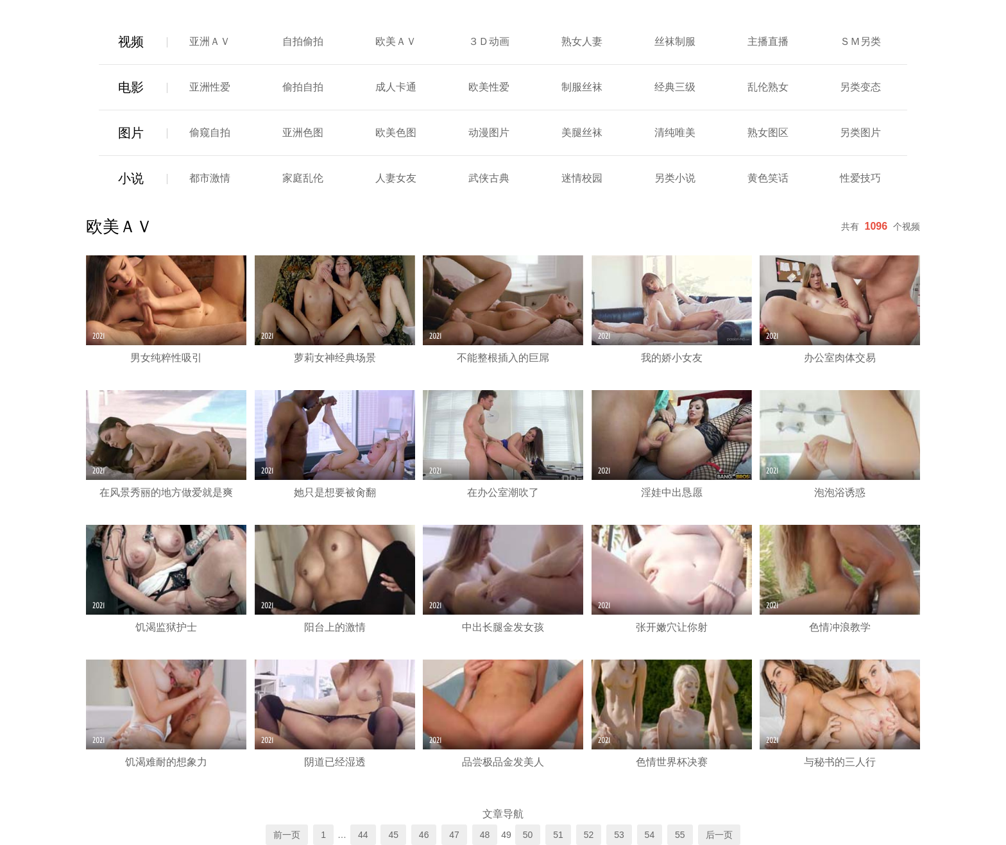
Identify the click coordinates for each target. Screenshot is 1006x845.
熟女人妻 (581, 41)
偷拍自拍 (302, 86)
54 (650, 835)
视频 (131, 42)
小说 (131, 178)
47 (454, 835)
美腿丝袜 (581, 132)
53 (619, 835)
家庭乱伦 (302, 178)
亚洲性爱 (209, 86)
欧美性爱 (488, 86)
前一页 (286, 835)
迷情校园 (581, 178)
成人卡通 (395, 86)
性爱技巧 (860, 178)
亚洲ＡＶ (209, 41)
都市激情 (209, 178)
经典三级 (674, 86)
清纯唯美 (674, 132)
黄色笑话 (768, 178)
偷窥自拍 (209, 132)
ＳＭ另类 (860, 41)
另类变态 (860, 86)
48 (485, 835)
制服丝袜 (581, 86)
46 (424, 835)
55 (680, 835)
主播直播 (768, 41)
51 (558, 835)
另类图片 (860, 132)
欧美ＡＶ (395, 41)
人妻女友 (395, 178)
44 (363, 835)
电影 (131, 87)
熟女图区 (768, 132)
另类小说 (674, 178)
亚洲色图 (302, 132)
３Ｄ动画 (488, 41)
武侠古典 (488, 178)
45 (393, 835)
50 (528, 835)
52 (589, 835)
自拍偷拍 (302, 41)
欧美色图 (395, 132)
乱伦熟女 (768, 86)
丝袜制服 (674, 41)
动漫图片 (488, 132)
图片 (131, 133)
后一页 (719, 835)
